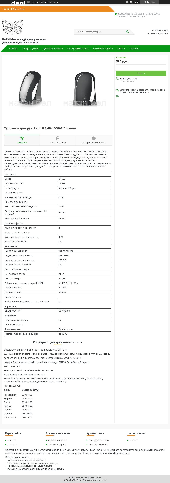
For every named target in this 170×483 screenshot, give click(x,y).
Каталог (133, 440)
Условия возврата (57, 444)
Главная (13, 49)
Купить (141, 73)
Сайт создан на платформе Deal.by (85, 477)
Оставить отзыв (160, 30)
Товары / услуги (30, 49)
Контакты (134, 49)
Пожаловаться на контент (94, 480)
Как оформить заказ (78, 49)
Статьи (121, 49)
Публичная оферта (103, 49)
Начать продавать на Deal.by (45, 2)
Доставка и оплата (53, 49)
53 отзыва (134, 2)
